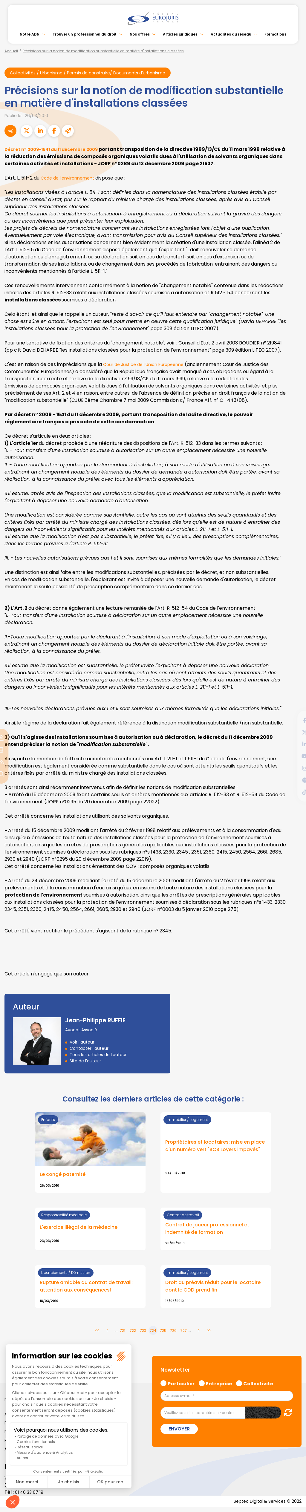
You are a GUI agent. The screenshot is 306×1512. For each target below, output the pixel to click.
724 (153, 1334)
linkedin (294, 744)
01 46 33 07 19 (30, 1496)
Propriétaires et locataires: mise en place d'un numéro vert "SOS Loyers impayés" (213, 1148)
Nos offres (140, 34)
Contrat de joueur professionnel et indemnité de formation (211, 1230)
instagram (294, 768)
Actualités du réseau (231, 34)
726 (173, 1334)
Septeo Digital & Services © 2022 (264, 1505)
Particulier (181, 1387)
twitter (294, 732)
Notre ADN (29, 34)
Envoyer (179, 1433)
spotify (294, 780)
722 (133, 1334)
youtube (294, 756)
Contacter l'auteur (89, 1049)
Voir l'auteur (82, 1043)
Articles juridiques (180, 34)
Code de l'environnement (71, 178)
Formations (275, 34)
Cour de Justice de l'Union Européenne (148, 364)
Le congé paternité (65, 1175)
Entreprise (219, 1387)
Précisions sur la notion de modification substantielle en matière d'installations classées (103, 50)
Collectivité (258, 1387)
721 (122, 1334)
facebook (294, 720)
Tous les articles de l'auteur (98, 1055)
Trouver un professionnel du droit (85, 34)
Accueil (11, 50)
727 (183, 1334)
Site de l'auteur (85, 1061)
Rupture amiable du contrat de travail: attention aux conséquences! (89, 1289)
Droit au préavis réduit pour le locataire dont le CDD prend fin (207, 1289)
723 (143, 1334)
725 (163, 1334)
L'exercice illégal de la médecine (82, 1229)
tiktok (294, 792)
